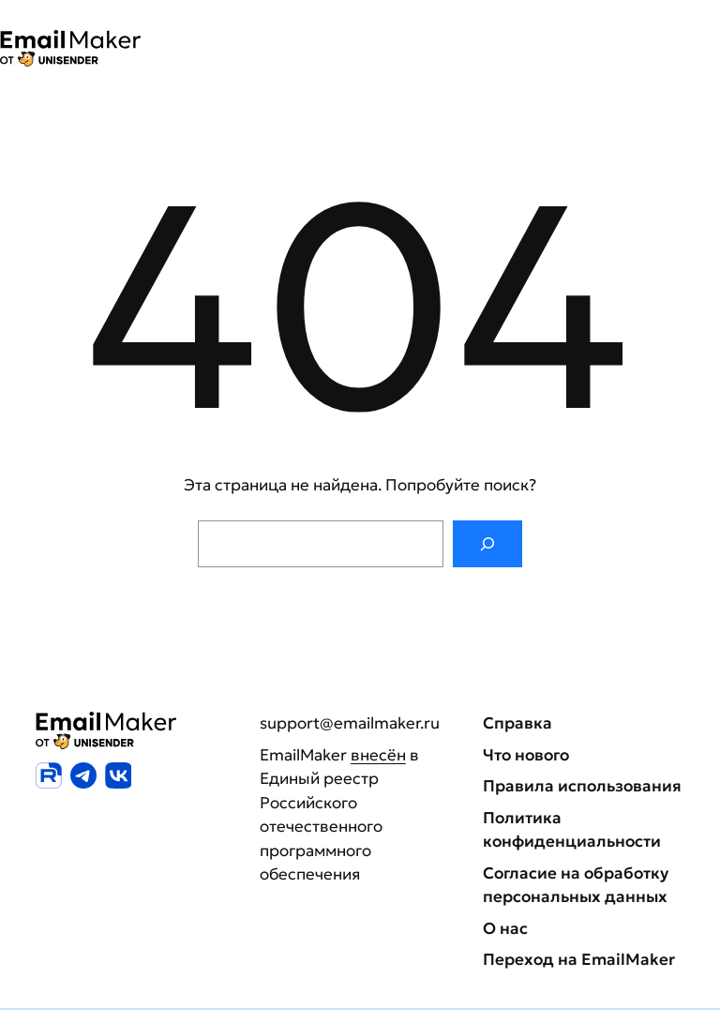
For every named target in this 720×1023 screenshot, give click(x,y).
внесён (378, 755)
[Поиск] (487, 544)
